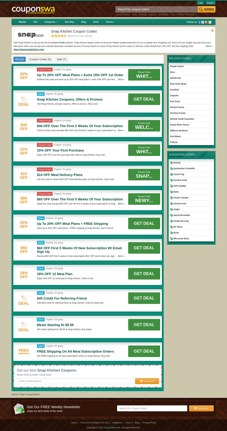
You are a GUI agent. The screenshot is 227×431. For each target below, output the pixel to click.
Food (61, 42)
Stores (110, 22)
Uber (172, 14)
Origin (177, 209)
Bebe (176, 192)
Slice (172, 72)
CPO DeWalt (180, 186)
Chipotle (174, 95)
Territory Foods (178, 113)
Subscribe (147, 381)
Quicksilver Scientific (184, 168)
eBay (134, 14)
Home (14, 394)
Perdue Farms (177, 107)
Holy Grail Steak (178, 84)
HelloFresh (175, 78)
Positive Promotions (186, 14)
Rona (176, 233)
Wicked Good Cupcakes (182, 119)
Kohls (96, 22)
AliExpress (163, 14)
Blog (83, 22)
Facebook (199, 22)
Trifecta (174, 142)
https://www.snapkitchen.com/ (28, 49)
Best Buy (69, 22)
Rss (210, 22)
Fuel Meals (175, 136)
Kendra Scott (180, 180)
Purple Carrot (177, 66)
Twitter (202, 22)
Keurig (177, 162)
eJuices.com (180, 203)
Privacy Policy (149, 422)
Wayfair (22, 22)
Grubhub (174, 90)
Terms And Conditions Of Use (94, 422)
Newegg (142, 14)
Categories (51, 22)
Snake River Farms (179, 125)
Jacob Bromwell (182, 215)
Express (152, 14)
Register (210, 3)
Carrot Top (179, 174)
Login (200, 3)
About (128, 422)
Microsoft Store (181, 238)
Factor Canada (181, 197)
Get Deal (144, 99)
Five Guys (175, 101)
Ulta (35, 22)
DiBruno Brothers (179, 130)
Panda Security (181, 221)
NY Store (178, 227)
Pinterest (206, 22)
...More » (208, 46)
